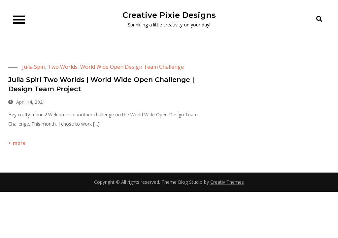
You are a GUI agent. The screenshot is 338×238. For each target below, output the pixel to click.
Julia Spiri (33, 66)
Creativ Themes (227, 182)
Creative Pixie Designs (169, 15)
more (19, 143)
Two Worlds (63, 66)
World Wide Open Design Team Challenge (132, 66)
